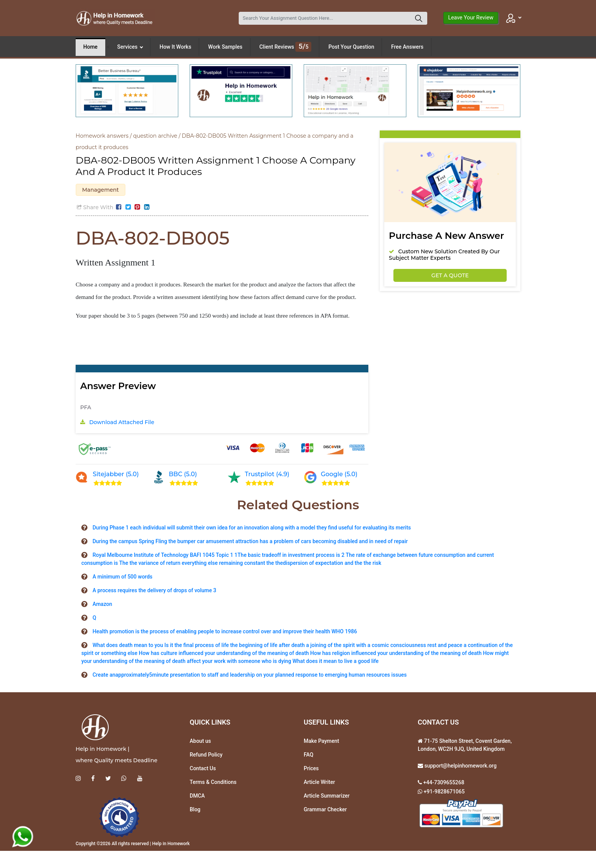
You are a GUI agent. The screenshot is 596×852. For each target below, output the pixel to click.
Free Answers (407, 47)
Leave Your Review (470, 17)
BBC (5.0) (183, 475)
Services (130, 47)
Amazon (102, 605)
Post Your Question (351, 47)
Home (90, 47)
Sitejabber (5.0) (116, 475)
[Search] (325, 18)
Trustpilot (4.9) (267, 475)
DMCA (197, 797)
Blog (195, 810)
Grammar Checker (325, 810)
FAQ (308, 756)
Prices (311, 769)
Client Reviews (285, 47)
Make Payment (321, 742)
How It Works (175, 47)
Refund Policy (206, 756)
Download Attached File (121, 423)
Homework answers (102, 135)
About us (200, 742)
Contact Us (203, 769)
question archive (155, 135)
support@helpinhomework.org (459, 767)
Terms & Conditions (213, 783)
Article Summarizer (327, 797)
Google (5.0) (339, 475)
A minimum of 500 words (122, 578)
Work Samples (225, 47)
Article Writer (319, 783)
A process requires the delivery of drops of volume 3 (154, 591)
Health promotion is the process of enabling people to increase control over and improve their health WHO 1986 (224, 632)
